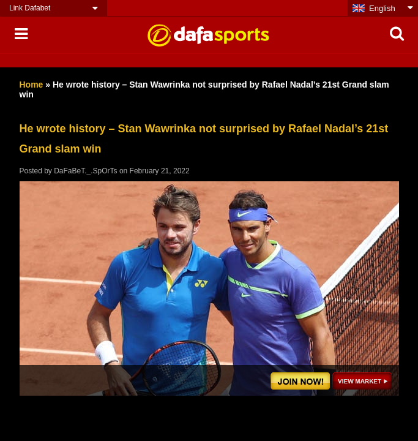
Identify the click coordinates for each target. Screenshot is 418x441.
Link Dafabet (29, 8)
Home (31, 84)
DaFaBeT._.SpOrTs (85, 171)
